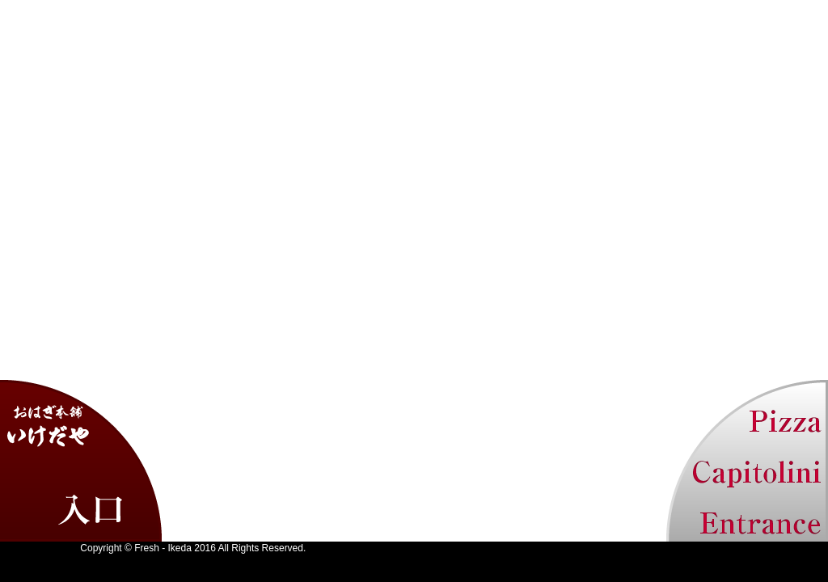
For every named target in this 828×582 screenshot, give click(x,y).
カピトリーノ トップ (747, 461)
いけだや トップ (81, 461)
